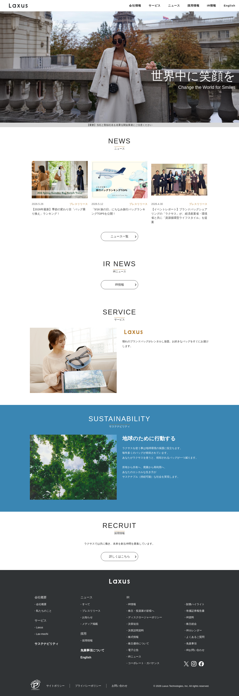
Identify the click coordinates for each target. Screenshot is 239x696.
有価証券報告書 (195, 610)
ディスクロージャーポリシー (145, 617)
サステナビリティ (46, 643)
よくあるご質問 (195, 636)
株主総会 (191, 623)
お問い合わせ (119, 685)
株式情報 (133, 636)
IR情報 (211, 5)
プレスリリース (91, 610)
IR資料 (190, 617)
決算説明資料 (136, 630)
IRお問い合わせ (195, 650)
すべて (86, 604)
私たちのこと (44, 610)
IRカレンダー (194, 630)
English (229, 5)
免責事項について (92, 650)
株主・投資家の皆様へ (141, 610)
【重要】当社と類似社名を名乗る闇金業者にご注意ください (119, 125)
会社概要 (41, 604)
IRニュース (134, 656)
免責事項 (191, 643)
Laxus (39, 627)
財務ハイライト (195, 604)
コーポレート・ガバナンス (143, 663)
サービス (155, 5)
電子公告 (133, 650)
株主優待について (138, 643)
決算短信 (133, 623)
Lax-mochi (42, 633)
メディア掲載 (90, 623)
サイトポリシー (55, 685)
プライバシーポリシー (88, 685)
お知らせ (87, 617)
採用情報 (193, 5)
